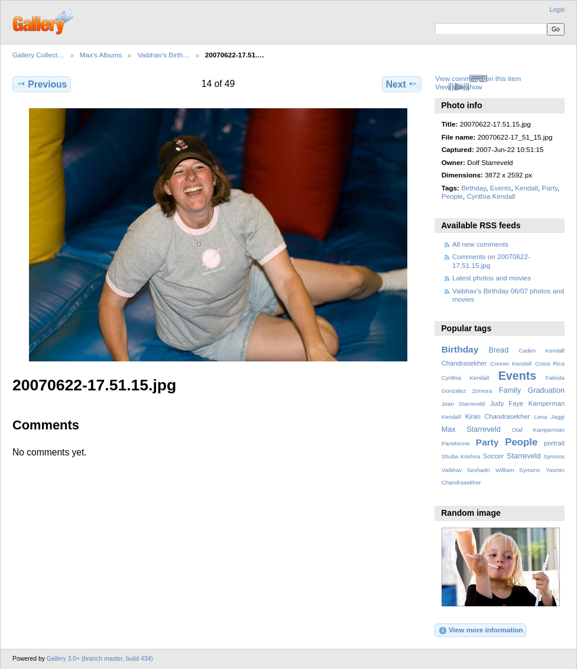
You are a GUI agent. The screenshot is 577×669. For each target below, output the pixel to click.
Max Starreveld (471, 429)
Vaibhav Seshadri (466, 470)
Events (500, 188)
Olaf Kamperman (538, 429)
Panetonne (455, 443)
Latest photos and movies (491, 278)
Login (557, 10)
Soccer (493, 456)
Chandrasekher (464, 363)
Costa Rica (550, 363)
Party (549, 188)
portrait (554, 443)
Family (510, 390)
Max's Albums (101, 55)
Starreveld (524, 456)
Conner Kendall (510, 363)
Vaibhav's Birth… (163, 55)
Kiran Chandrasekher (497, 416)
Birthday (473, 188)
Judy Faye (506, 403)
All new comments (480, 244)
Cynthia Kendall (491, 196)
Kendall (526, 188)
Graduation (546, 390)
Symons (554, 456)
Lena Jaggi (549, 416)
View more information (480, 630)
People (452, 196)
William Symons (517, 470)
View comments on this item (478, 78)
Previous (42, 84)
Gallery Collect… (38, 55)
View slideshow (458, 87)
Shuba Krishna (461, 456)
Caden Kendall (541, 350)
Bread (498, 350)
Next (401, 84)
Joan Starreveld (463, 403)
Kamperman (547, 403)
